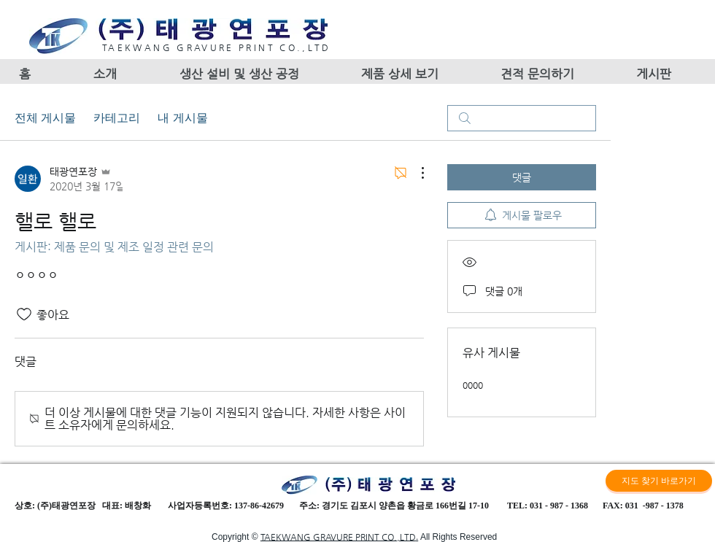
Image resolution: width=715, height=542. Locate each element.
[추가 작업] (415, 173)
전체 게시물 (45, 118)
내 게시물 (182, 118)
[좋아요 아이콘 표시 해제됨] (24, 314)
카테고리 (116, 118)
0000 (473, 385)
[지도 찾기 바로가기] (659, 481)
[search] (521, 118)
